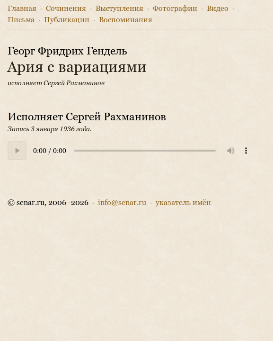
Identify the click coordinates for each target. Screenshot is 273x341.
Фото (175, 8)
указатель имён (183, 202)
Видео (218, 8)
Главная (22, 8)
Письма (21, 19)
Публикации (66, 19)
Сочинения (66, 8)
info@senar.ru (122, 202)
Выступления (119, 8)
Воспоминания (125, 19)
